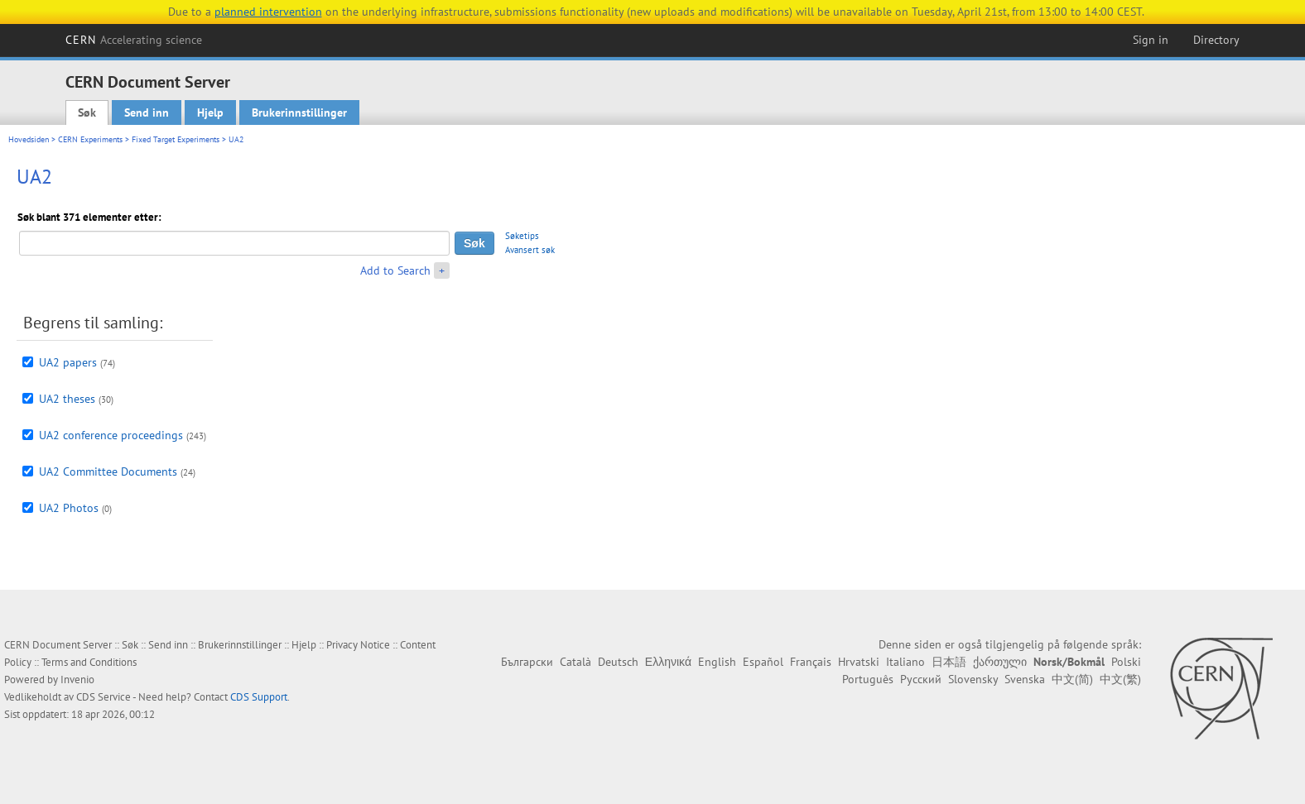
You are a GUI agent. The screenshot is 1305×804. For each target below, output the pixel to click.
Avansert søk (530, 250)
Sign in (1150, 39)
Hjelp (210, 112)
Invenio (77, 679)
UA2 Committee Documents (108, 471)
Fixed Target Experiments (175, 139)
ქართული (1000, 661)
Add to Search (395, 270)
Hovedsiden (28, 139)
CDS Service (103, 697)
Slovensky (973, 679)
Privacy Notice (358, 645)
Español (763, 661)
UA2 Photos (69, 507)
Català (575, 661)
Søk (87, 112)
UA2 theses (67, 398)
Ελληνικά (668, 661)
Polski (1126, 661)
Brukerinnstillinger (299, 112)
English (717, 661)
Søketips (522, 236)
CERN (134, 39)
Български (527, 661)
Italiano (905, 661)
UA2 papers (68, 362)
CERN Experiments (90, 139)
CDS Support (258, 697)
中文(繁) (1120, 679)
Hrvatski (858, 661)
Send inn (146, 112)
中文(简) (1072, 679)
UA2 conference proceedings (111, 435)
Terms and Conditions (89, 662)
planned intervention (268, 11)
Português (867, 679)
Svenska (1024, 679)
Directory (1216, 39)
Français (810, 661)
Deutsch (618, 661)
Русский (920, 679)
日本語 (949, 661)
